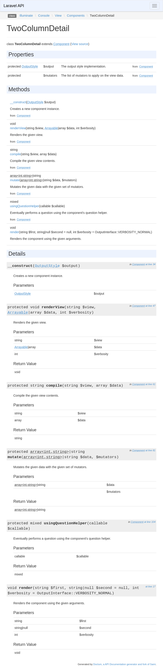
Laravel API (14, 6)
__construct (18, 102)
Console (44, 15)
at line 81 (150, 450)
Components (76, 15)
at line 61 (150, 384)
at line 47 (150, 305)
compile (15, 154)
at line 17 (150, 586)
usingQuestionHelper (24, 206)
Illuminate (26, 15)
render (14, 232)
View (58, 15)
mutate (15, 180)
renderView (18, 128)
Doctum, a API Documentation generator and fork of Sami (124, 664)
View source (79, 44)
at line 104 (149, 522)
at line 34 (150, 264)
